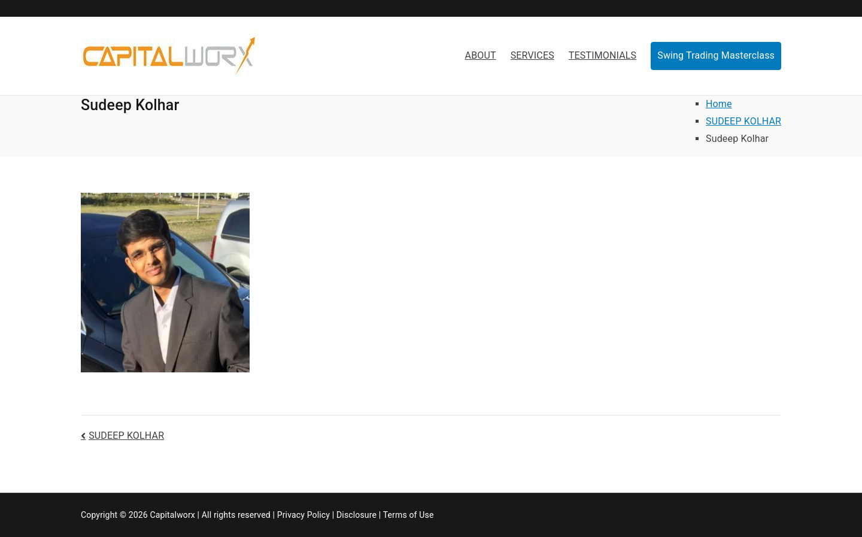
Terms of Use (408, 515)
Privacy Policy (303, 515)
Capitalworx (172, 515)
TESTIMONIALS (602, 55)
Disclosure (356, 515)
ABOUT (480, 55)
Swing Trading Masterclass (716, 55)
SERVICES (532, 55)
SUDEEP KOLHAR (126, 435)
